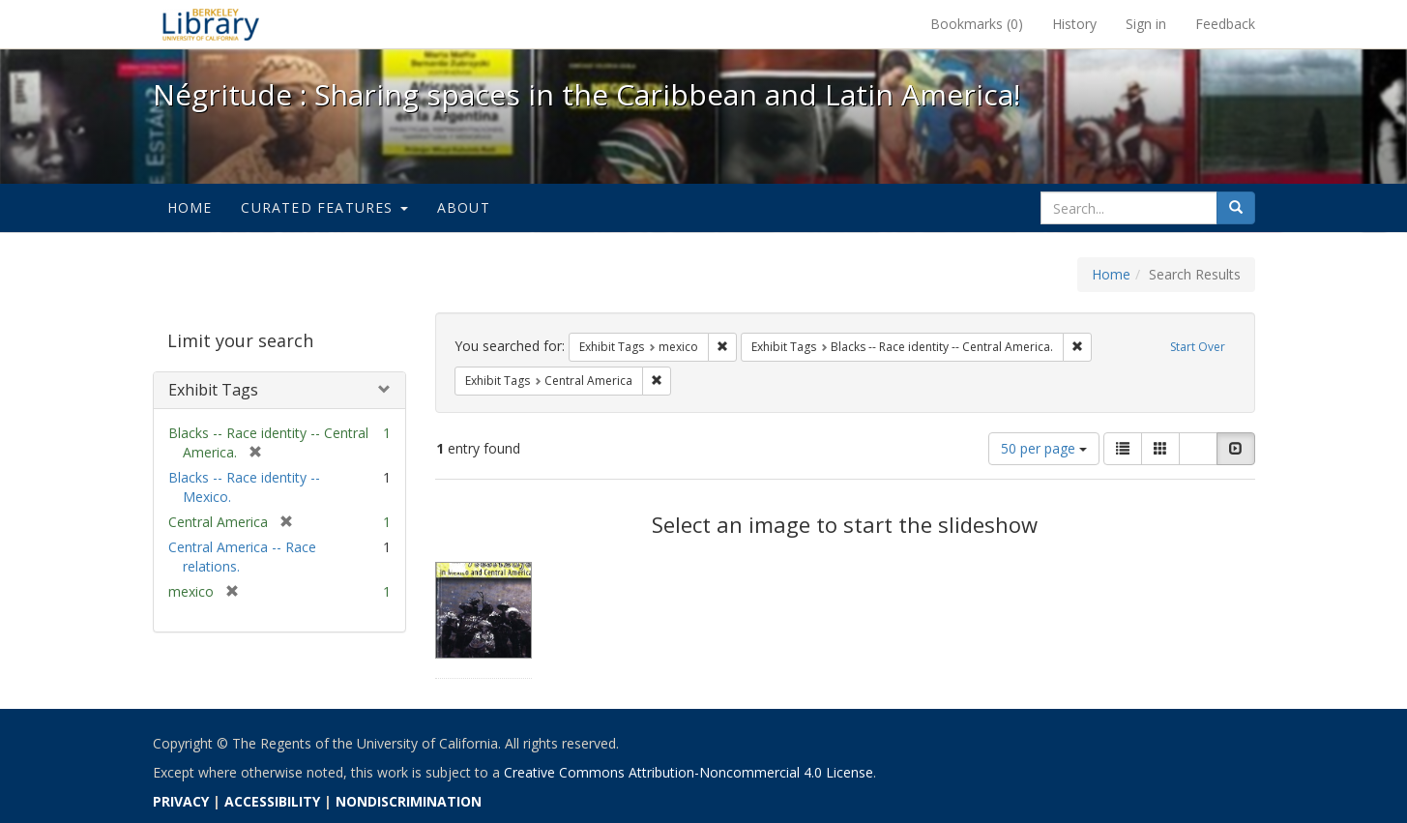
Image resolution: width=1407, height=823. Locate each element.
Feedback (1225, 24)
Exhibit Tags (213, 389)
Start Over (1197, 346)
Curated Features (324, 207)
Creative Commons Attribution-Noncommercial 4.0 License (688, 772)
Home (190, 207)
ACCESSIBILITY (272, 801)
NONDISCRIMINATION (409, 801)
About (463, 207)
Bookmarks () (976, 24)
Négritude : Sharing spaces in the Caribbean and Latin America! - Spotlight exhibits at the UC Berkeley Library (210, 24)
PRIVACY (181, 801)
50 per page (1044, 448)
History (1074, 24)
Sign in (1146, 24)
